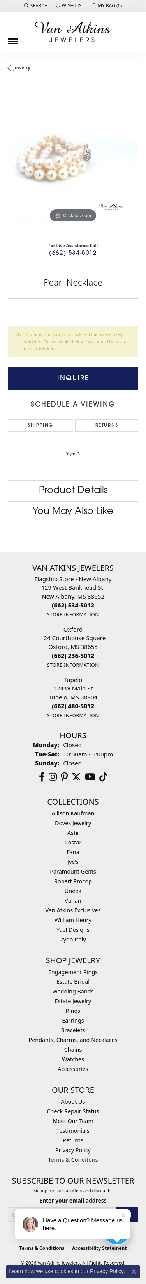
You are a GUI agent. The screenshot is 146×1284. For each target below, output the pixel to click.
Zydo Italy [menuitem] (73, 939)
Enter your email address (73, 1200)
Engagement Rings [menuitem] (73, 972)
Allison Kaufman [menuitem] (73, 813)
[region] (73, 160)
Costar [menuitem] (73, 842)
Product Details (73, 490)
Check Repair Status (73, 1111)
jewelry (21, 67)
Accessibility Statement (99, 1248)
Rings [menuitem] (73, 1010)
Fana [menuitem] (73, 852)
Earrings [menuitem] (73, 1020)
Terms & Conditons (73, 1159)
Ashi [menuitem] (73, 832)
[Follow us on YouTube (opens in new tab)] (90, 777)
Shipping (40, 425)
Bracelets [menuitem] (73, 1030)
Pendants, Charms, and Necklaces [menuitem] (72, 1039)
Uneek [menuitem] (73, 891)
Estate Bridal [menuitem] (73, 981)
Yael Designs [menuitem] (73, 929)
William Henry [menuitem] (73, 920)
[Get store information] (73, 614)
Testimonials (72, 1130)
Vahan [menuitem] (73, 900)
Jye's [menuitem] (73, 861)
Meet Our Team (73, 1121)
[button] (36, 6)
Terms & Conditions (41, 1248)
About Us (73, 1101)
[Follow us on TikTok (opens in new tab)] (103, 777)
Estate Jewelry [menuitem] (73, 1001)
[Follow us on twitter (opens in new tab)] (76, 777)
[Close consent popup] (134, 1271)
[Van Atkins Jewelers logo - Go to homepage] (73, 31)
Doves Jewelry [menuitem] (73, 823)
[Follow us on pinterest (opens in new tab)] (64, 777)
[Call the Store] (73, 605)
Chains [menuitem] (73, 1049)
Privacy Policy (73, 1150)
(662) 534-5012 (73, 253)
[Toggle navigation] (13, 38)
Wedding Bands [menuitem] (72, 991)
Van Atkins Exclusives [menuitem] (72, 910)
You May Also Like (73, 511)
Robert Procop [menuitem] (73, 881)
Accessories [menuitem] (73, 1069)
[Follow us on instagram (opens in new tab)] (53, 777)
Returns (106, 425)
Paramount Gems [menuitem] (73, 871)
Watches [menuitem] (73, 1059)
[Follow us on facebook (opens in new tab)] (42, 777)
